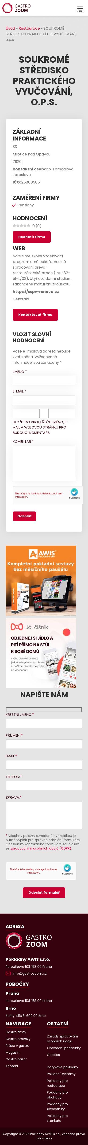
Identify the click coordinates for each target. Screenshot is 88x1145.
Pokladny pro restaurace (57, 1083)
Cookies (53, 1054)
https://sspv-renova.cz (36, 291)
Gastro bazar (16, 1059)
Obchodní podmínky (64, 1048)
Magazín (12, 1052)
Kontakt (12, 1066)
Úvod (10, 28)
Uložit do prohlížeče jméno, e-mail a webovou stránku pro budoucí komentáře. (40, 427)
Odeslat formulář (44, 892)
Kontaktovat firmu (35, 314)
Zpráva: (13, 797)
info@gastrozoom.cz (30, 973)
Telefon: (13, 776)
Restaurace (29, 28)
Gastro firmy (16, 1032)
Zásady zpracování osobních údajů (62, 1039)
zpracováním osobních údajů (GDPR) (40, 848)
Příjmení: (13, 735)
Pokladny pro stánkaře (57, 1118)
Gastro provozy (18, 1039)
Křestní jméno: (19, 714)
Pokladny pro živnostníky (57, 1106)
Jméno (20, 371)
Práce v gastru (17, 1045)
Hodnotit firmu (31, 236)
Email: (10, 755)
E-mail (19, 391)
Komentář (23, 441)
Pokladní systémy (61, 1074)
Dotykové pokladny (62, 1067)
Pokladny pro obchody (57, 1095)
